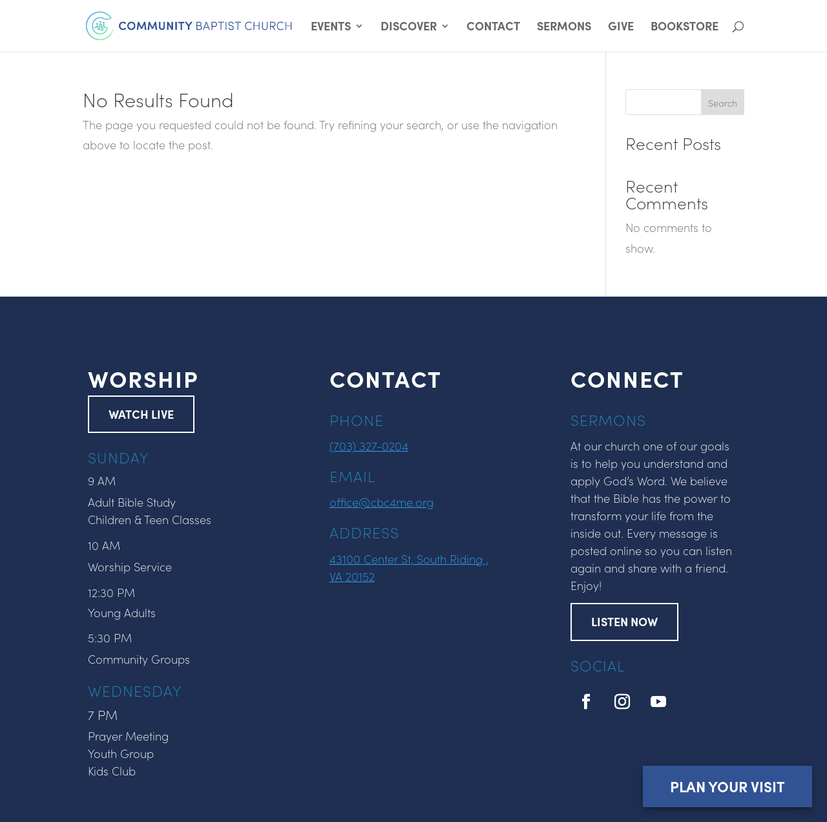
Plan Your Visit (727, 786)
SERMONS (564, 27)
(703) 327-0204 (369, 445)
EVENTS (331, 27)
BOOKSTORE (684, 27)
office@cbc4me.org (382, 502)
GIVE (621, 27)
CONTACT (493, 27)
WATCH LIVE (141, 414)
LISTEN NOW (624, 621)
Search (722, 102)
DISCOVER (409, 27)
